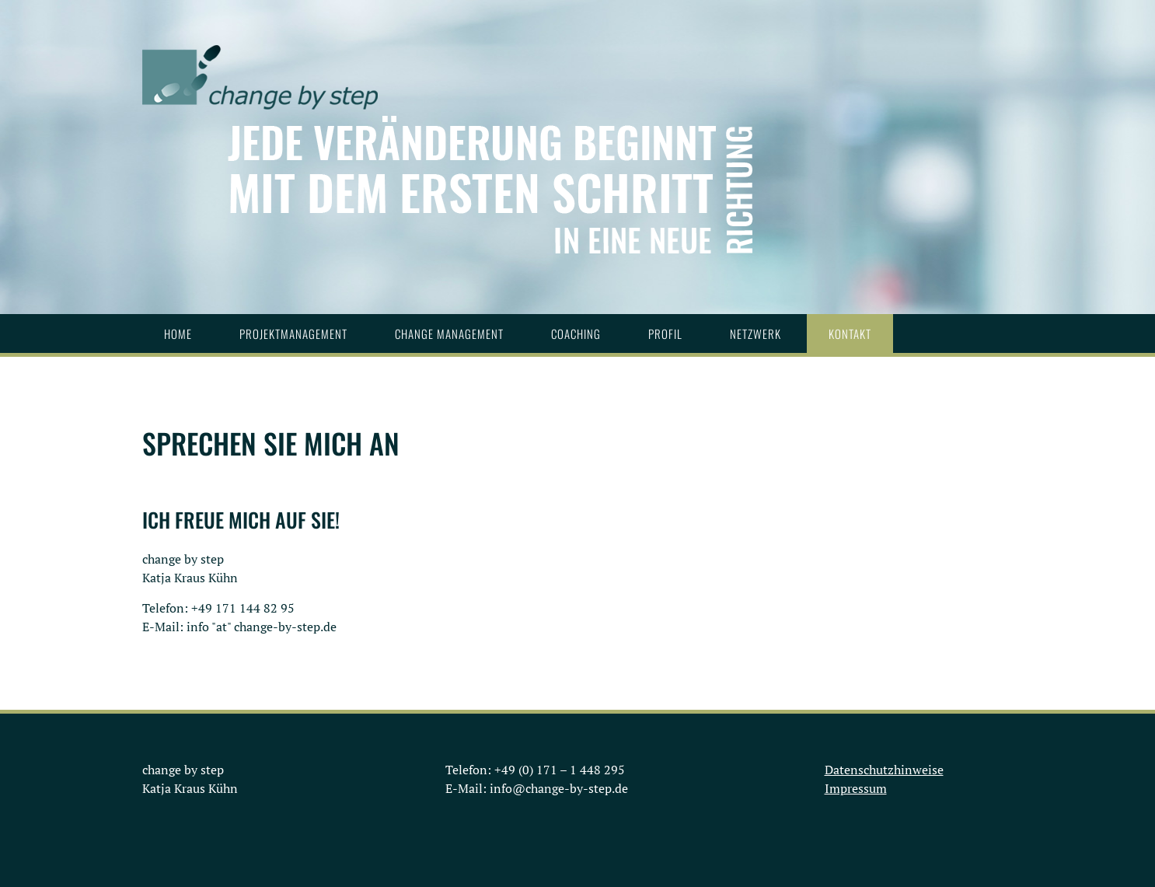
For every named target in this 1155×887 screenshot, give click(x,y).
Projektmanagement (293, 333)
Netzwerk (755, 333)
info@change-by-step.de (559, 788)
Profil (665, 333)
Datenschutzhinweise (884, 769)
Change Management (449, 333)
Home (178, 333)
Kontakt (850, 333)
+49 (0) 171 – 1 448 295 (559, 769)
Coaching (576, 333)
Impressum (856, 788)
